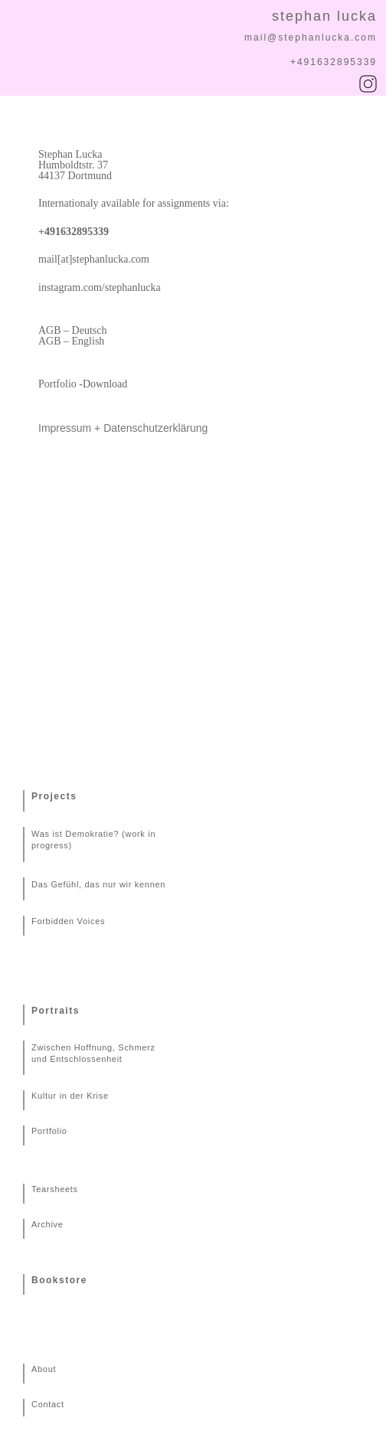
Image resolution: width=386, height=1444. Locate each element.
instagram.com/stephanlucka (99, 287)
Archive (47, 1224)
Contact (47, 1404)
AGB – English (71, 341)
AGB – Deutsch (72, 330)
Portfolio (49, 1130)
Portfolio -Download (82, 384)
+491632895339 (333, 62)
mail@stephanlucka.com (310, 37)
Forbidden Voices (68, 921)
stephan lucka (324, 16)
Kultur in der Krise (70, 1095)
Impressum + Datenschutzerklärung (123, 428)
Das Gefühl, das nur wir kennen (98, 884)
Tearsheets (54, 1189)
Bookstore (59, 1280)
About (43, 1369)
